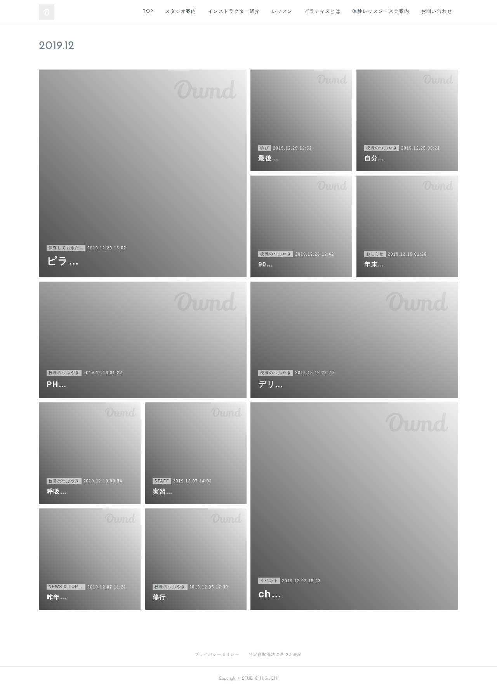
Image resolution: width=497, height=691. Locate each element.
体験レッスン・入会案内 (380, 11)
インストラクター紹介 (234, 11)
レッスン (282, 11)
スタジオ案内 (180, 11)
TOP (148, 11)
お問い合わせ (436, 11)
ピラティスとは (322, 11)
